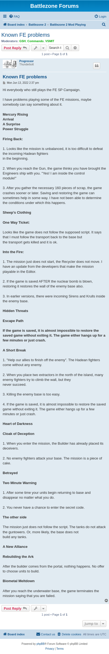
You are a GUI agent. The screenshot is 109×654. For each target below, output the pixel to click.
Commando (35, 41)
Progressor (26, 61)
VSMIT (49, 41)
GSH (22, 41)
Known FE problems (25, 35)
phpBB (41, 643)
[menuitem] (14, 16)
